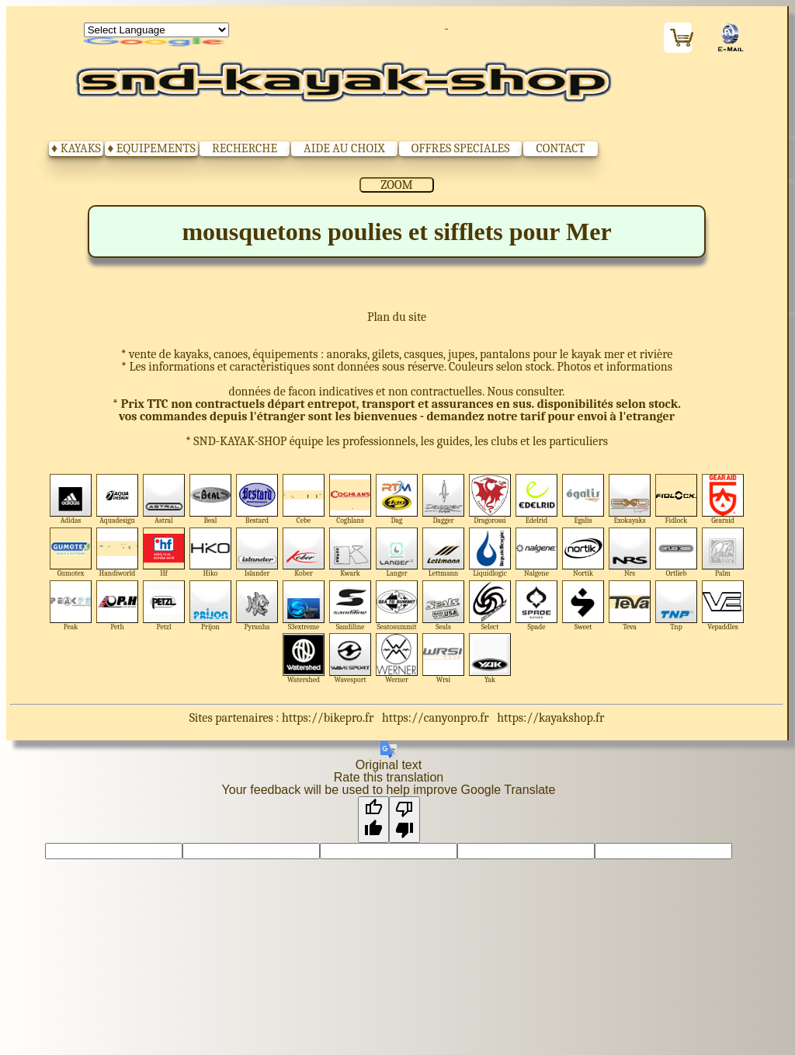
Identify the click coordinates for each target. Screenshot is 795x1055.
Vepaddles (723, 605)
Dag (397, 499)
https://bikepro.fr (327, 718)
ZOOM (396, 185)
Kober (304, 553)
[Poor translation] (404, 819)
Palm (723, 553)
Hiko (210, 553)
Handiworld (117, 553)
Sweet (583, 605)
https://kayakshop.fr (550, 718)
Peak (71, 605)
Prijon (210, 605)
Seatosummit (397, 605)
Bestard (257, 499)
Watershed (304, 658)
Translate (156, 42)
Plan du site (396, 317)
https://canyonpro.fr (435, 718)
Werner (397, 658)
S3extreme (304, 605)
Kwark (350, 553)
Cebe (304, 499)
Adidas (71, 499)
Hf (164, 553)
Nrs (630, 553)
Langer (397, 553)
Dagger (443, 499)
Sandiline (350, 605)
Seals (443, 605)
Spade (537, 605)
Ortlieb (676, 553)
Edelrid (537, 499)
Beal (210, 499)
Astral (164, 499)
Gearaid (723, 499)
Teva (630, 605)
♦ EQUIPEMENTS (151, 148)
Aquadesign (117, 499)
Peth (117, 605)
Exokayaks (630, 499)
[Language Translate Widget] (156, 30)
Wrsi (443, 658)
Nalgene (537, 553)
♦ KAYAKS (76, 148)
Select (490, 605)
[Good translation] (373, 819)
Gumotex (71, 553)
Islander (257, 553)
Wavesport (350, 658)
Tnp (676, 605)
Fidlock (676, 499)
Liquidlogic (490, 553)
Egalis (583, 499)
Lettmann (443, 553)
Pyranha (257, 605)
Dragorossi (490, 499)
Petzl (164, 605)
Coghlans (350, 499)
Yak (490, 658)
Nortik (583, 553)
